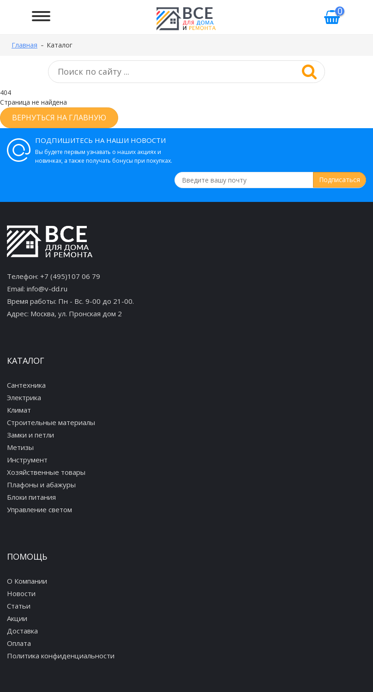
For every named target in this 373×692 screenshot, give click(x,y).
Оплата (19, 643)
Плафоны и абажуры (41, 484)
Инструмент (27, 459)
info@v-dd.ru (47, 288)
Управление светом (39, 509)
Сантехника (26, 385)
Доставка (22, 630)
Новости (21, 593)
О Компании (27, 581)
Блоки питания (31, 497)
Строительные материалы (51, 422)
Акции (17, 618)
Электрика (24, 397)
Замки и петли (30, 434)
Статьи (18, 605)
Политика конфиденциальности (60, 655)
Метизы (20, 447)
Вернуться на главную (59, 117)
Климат (19, 409)
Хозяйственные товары (46, 472)
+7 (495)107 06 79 (70, 276)
